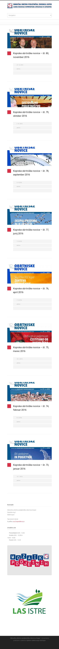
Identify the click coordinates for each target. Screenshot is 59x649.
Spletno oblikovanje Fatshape (36, 640)
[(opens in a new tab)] (29, 38)
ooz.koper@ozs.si (18, 521)
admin (18, 69)
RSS (31, 645)
